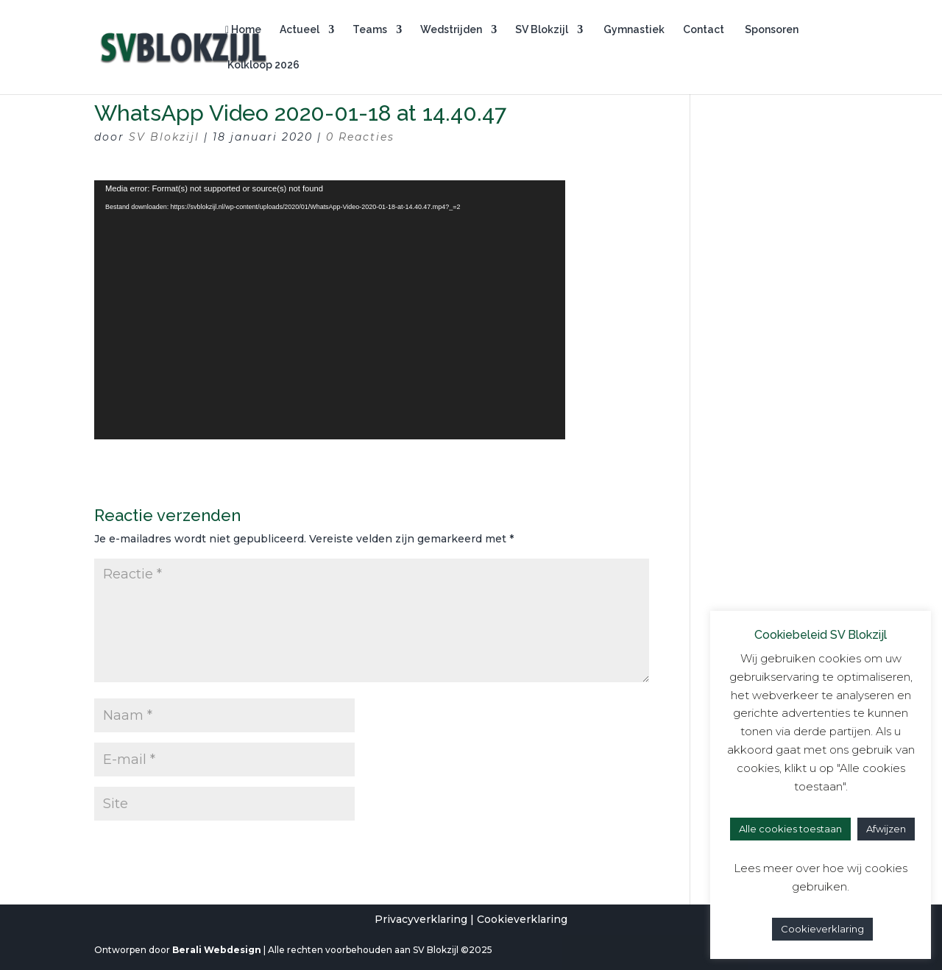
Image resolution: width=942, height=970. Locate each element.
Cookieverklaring (522, 919)
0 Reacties (360, 137)
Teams (370, 29)
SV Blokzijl (541, 29)
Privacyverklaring (421, 919)
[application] (329, 309)
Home (243, 29)
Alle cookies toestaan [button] (790, 829)
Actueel (299, 29)
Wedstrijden (451, 29)
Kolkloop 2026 (262, 65)
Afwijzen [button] (886, 829)
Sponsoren (770, 29)
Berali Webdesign (216, 949)
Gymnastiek (633, 29)
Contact (703, 29)
